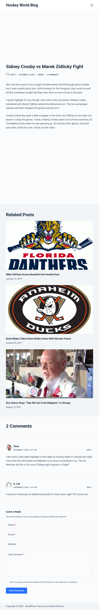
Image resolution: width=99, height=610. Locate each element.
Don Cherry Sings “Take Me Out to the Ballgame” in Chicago (38, 402)
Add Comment (16, 554)
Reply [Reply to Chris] (89, 450)
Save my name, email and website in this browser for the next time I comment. (44, 582)
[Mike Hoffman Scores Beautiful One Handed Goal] (49, 245)
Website (12, 544)
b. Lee (16, 483)
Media (41, 75)
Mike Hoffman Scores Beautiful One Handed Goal (32, 274)
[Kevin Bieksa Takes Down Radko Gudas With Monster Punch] (49, 309)
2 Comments (52, 75)
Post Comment (16, 590)
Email (11, 534)
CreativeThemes (55, 606)
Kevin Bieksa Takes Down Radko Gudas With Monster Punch (38, 338)
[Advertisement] (49, 41)
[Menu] (91, 5)
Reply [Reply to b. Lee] (89, 487)
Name (12, 525)
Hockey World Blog (22, 5)
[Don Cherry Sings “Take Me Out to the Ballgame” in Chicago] (49, 373)
